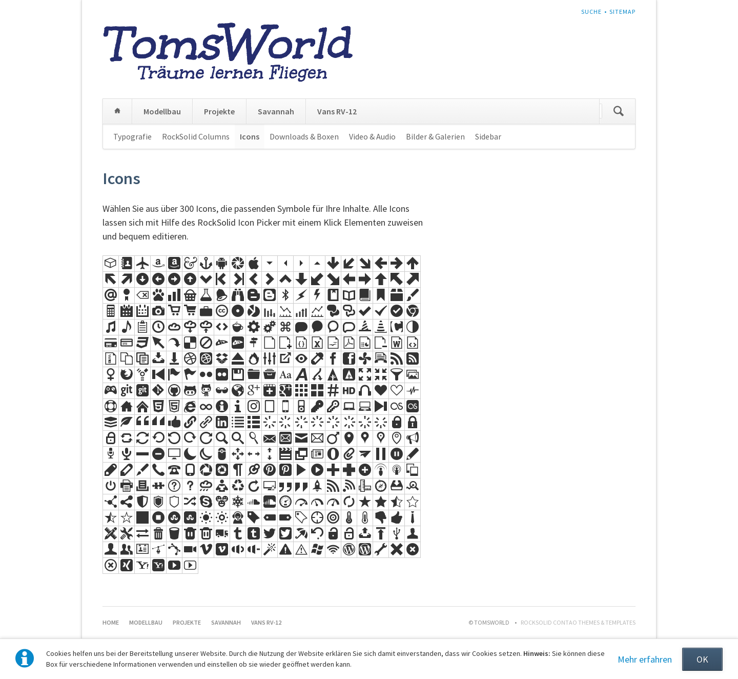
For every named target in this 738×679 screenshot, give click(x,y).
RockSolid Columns (196, 136)
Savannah (276, 111)
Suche (591, 11)
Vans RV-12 (337, 111)
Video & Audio (372, 136)
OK (702, 659)
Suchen (618, 111)
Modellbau (162, 111)
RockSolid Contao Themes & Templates (578, 622)
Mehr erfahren (645, 659)
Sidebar (488, 136)
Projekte (219, 111)
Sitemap (622, 11)
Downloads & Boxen (304, 136)
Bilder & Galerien (435, 136)
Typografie (132, 136)
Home (117, 111)
